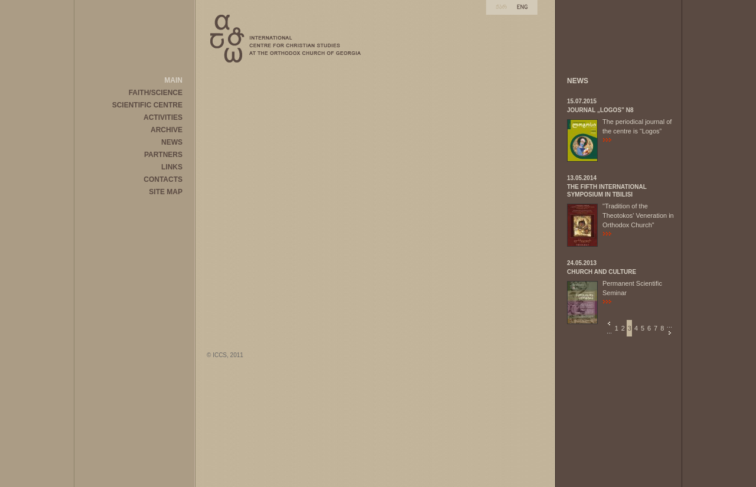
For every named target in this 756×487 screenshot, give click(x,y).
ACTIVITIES (163, 117)
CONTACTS (163, 179)
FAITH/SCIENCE (156, 93)
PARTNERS (163, 155)
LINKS (172, 167)
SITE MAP (166, 192)
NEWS (172, 142)
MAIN (173, 80)
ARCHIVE (167, 130)
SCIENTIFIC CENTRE (147, 105)
